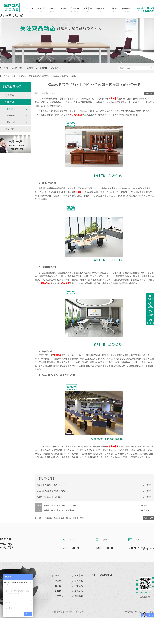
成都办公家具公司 (60, 518)
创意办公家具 (112, 446)
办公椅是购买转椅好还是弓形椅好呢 (51, 485)
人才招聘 (113, 9)
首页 (14, 76)
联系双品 (126, 9)
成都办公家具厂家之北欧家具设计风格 (59, 510)
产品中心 (75, 9)
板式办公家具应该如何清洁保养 (49, 497)
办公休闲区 (64, 283)
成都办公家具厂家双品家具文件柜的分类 (60, 505)
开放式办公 (46, 283)
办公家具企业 (76, 115)
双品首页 (29, 9)
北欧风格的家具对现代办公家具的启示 (52, 491)
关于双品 (78, 586)
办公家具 (114, 98)
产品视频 (9, 129)
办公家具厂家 (16, 68)
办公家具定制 (41, 68)
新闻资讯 (100, 9)
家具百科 (11, 115)
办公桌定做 (29, 68)
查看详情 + (144, 505)
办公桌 (41, 9)
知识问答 (11, 122)
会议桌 (52, 9)
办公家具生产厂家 (76, 518)
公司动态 (11, 109)
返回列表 (149, 93)
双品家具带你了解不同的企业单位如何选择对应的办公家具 (52, 76)
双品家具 (48, 518)
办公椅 (63, 9)
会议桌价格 (53, 68)
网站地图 (78, 596)
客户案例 (87, 9)
